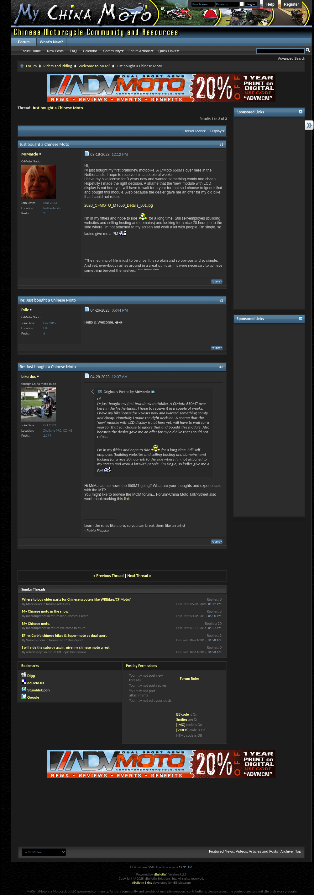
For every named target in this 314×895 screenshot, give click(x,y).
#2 (221, 300)
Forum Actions (139, 51)
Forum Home (31, 51)
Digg (31, 676)
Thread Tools (193, 131)
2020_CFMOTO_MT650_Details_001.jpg (118, 205)
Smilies (181, 719)
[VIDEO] (182, 730)
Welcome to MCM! (94, 65)
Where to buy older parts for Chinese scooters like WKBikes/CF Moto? (76, 599)
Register (291, 4)
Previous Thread (109, 575)
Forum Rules (189, 678)
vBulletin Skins (142, 883)
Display (216, 131)
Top (298, 851)
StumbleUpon (38, 690)
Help (270, 4)
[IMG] (180, 725)
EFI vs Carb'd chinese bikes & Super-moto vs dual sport (64, 635)
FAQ (73, 51)
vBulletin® (161, 874)
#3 (221, 367)
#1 (221, 144)
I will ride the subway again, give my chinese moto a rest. (66, 647)
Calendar (90, 51)
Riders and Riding (57, 65)
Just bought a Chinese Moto (58, 108)
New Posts (55, 51)
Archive (286, 851)
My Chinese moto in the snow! (46, 611)
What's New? (51, 42)
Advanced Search (291, 58)
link (127, 499)
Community (112, 51)
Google (33, 697)
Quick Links (167, 51)
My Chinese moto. (36, 623)
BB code (182, 714)
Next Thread (138, 575)
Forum (23, 42)
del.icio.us (35, 683)
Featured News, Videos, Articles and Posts (243, 851)
